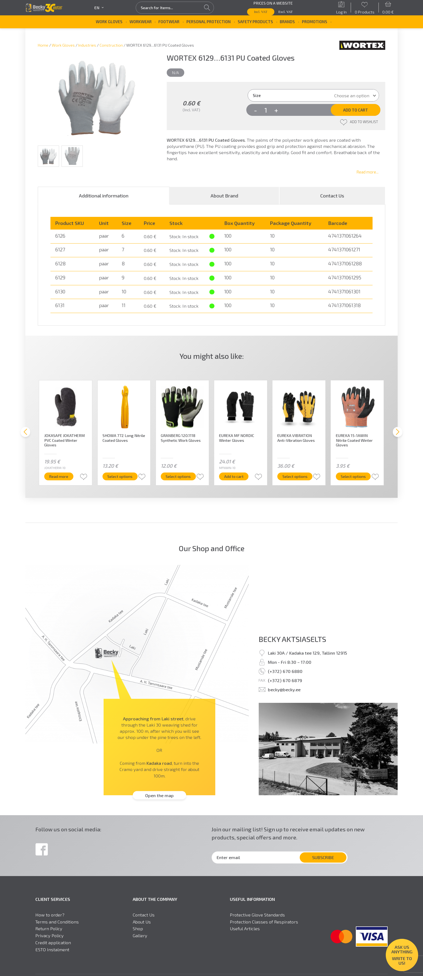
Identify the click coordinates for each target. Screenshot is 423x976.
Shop (138, 928)
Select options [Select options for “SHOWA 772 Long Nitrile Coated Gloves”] (124, 476)
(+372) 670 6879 (285, 680)
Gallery (140, 935)
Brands (287, 21)
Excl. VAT (285, 12)
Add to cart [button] (238, 476)
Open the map (159, 795)
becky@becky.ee (284, 689)
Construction (111, 45)
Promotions (314, 21)
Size (257, 95)
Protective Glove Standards (257, 914)
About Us (142, 921)
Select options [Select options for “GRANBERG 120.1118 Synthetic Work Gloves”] (183, 476)
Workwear (140, 21)
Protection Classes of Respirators (264, 921)
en (99, 8)
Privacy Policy (49, 935)
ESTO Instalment (52, 949)
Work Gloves (109, 21)
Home (43, 45)
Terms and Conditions (57, 921)
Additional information (103, 196)
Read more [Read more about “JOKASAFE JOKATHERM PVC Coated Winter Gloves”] (63, 476)
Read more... (367, 172)
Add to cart (355, 109)
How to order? (49, 914)
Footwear (168, 21)
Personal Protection (208, 21)
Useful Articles (245, 928)
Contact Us (332, 196)
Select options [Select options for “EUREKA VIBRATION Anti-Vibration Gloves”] (299, 476)
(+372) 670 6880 (285, 671)
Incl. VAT (261, 12)
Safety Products (255, 21)
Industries (87, 45)
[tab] (103, 195)
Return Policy (48, 928)
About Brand (224, 196)
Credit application (53, 942)
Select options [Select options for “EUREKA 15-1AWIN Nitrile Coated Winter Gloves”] (357, 476)
